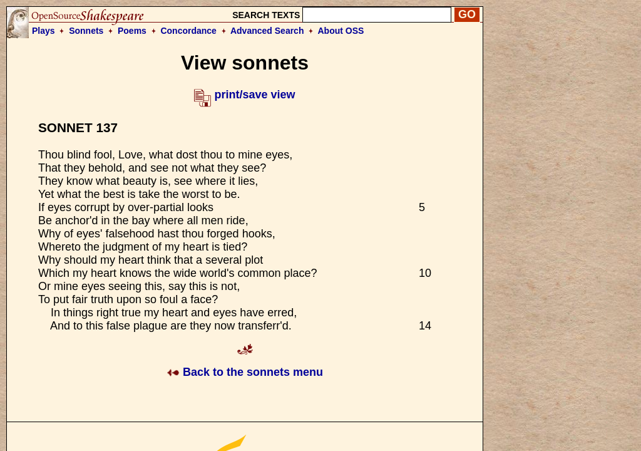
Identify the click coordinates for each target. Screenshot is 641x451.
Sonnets (86, 31)
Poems (132, 31)
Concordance (188, 31)
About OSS (341, 31)
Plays (43, 31)
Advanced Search (267, 31)
